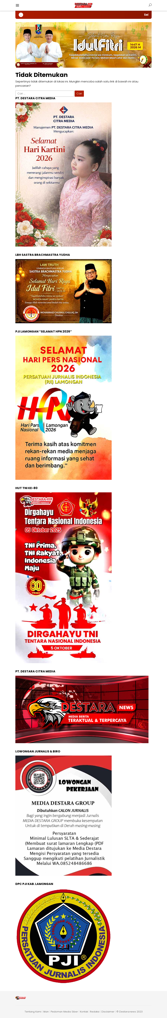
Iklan (46, 1011)
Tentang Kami (33, 1011)
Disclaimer (107, 1011)
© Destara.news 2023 (129, 1011)
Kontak (84, 1011)
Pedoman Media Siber (64, 1011)
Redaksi (94, 1011)
